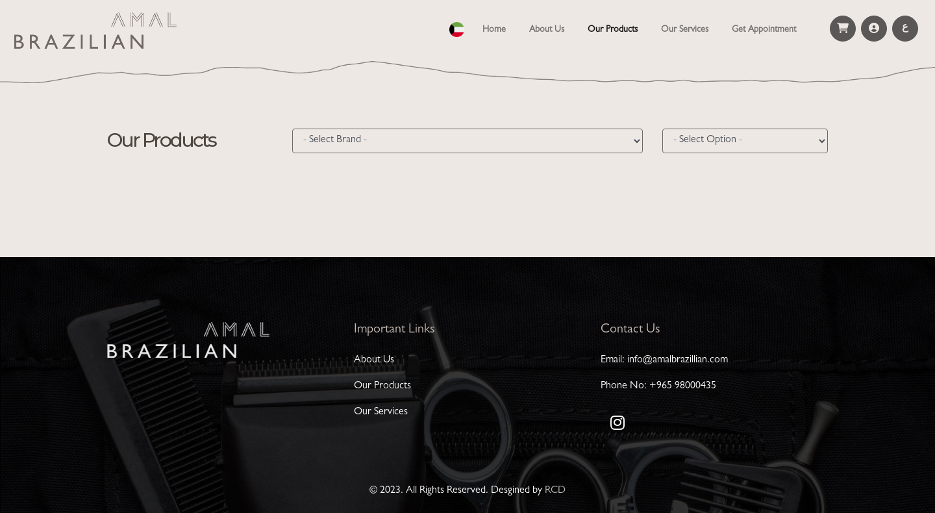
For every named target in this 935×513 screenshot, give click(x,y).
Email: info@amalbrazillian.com (664, 360)
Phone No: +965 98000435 (658, 386)
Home (496, 28)
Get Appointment (764, 29)
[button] (457, 27)
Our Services (684, 29)
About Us (546, 29)
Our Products (613, 29)
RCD (555, 491)
